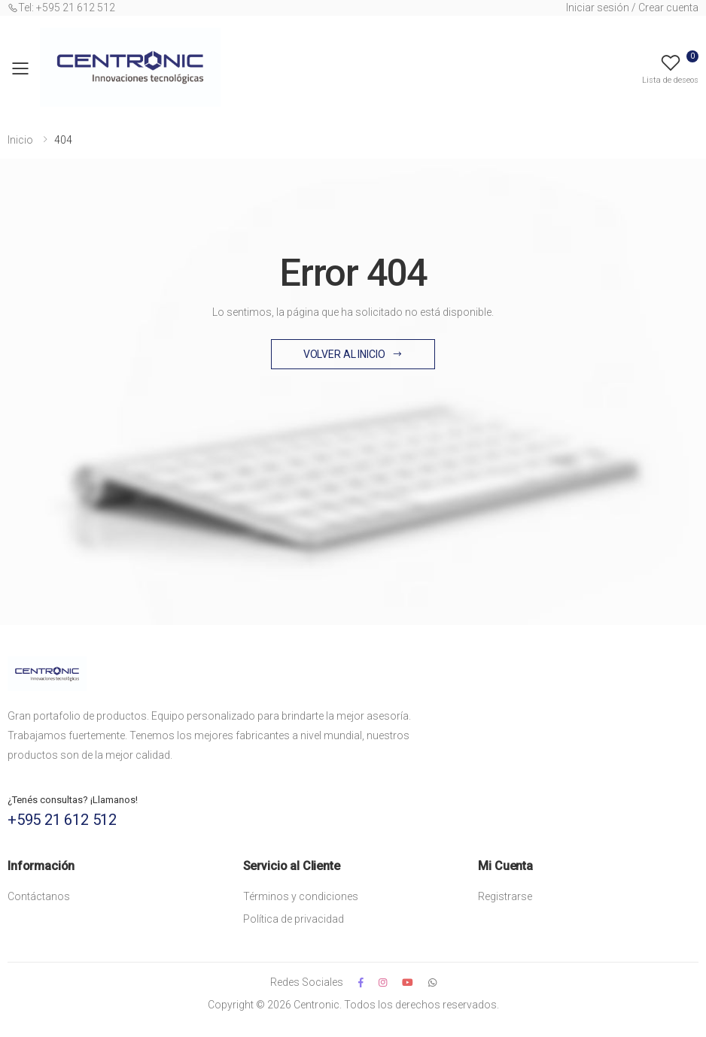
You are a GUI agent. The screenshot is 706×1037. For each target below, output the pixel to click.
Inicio (20, 140)
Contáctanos (39, 896)
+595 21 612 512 (62, 820)
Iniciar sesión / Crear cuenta (632, 8)
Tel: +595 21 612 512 (61, 8)
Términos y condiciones (300, 896)
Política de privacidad (293, 919)
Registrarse (505, 896)
